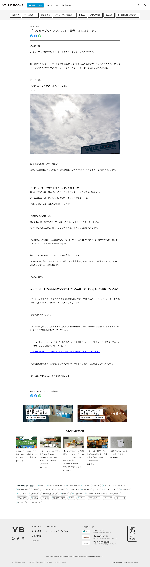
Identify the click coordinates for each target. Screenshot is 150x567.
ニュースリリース (111, 489)
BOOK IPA (85, 485)
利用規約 (92, 556)
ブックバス (108, 498)
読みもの (109, 15)
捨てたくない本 (48, 489)
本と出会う (45, 15)
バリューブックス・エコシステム (29, 502)
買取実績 (46, 498)
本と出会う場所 (72, 485)
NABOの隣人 (125, 489)
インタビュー (72, 489)
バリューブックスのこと (64, 15)
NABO (72, 498)
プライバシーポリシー (83, 556)
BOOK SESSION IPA (55, 485)
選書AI (41, 485)
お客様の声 (34, 494)
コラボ (98, 489)
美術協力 (35, 498)
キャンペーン (121, 498)
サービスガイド (30, 15)
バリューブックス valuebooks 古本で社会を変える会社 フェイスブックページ (65, 352)
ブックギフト (22, 498)
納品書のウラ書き (59, 498)
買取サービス (86, 489)
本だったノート (94, 498)
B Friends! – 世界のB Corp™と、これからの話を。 (103, 494)
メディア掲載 (95, 15)
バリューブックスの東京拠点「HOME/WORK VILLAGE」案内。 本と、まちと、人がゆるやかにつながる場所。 (50, 457)
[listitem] (37, 526)
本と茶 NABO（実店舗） (127, 15)
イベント (82, 498)
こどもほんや (77, 494)
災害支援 (61, 489)
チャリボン (22, 494)
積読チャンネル (23, 489)
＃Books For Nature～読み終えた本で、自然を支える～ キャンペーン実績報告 (26, 454)
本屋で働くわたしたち (50, 494)
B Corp (82, 15)
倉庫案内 (65, 494)
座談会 (35, 489)
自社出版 (97, 485)
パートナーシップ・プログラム (114, 485)
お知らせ (15, 15)
